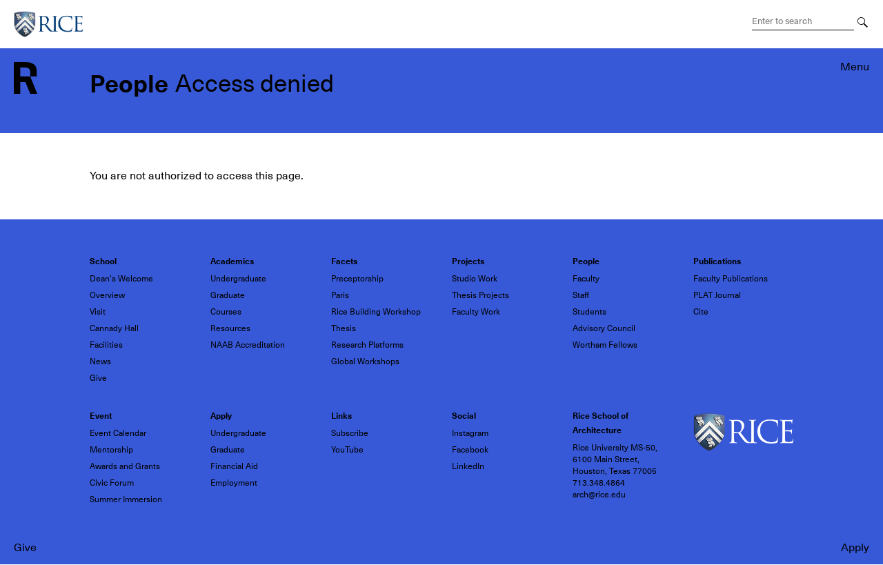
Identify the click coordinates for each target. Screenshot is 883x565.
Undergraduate (238, 278)
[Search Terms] (803, 21)
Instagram (470, 433)
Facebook (470, 449)
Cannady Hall (114, 328)
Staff (581, 295)
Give (25, 548)
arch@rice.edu (599, 494)
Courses (225, 311)
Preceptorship (357, 278)
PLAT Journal (717, 295)
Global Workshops (365, 361)
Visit (98, 311)
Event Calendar (118, 433)
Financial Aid (234, 466)
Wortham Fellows (605, 344)
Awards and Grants (125, 466)
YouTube (347, 449)
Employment (233, 482)
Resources (230, 328)
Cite (700, 311)
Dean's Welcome (121, 278)
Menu (854, 67)
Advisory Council (604, 328)
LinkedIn (468, 466)
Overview (107, 295)
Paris (340, 295)
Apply (855, 548)
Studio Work (474, 278)
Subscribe (349, 433)
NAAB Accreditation (247, 344)
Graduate (227, 295)
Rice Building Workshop (376, 311)
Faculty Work (476, 311)
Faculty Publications (730, 278)
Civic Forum (112, 482)
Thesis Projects (480, 295)
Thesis (343, 328)
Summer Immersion (126, 499)
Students (589, 311)
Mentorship (111, 449)
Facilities (106, 344)
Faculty (586, 278)
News (100, 361)
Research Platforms (367, 344)
